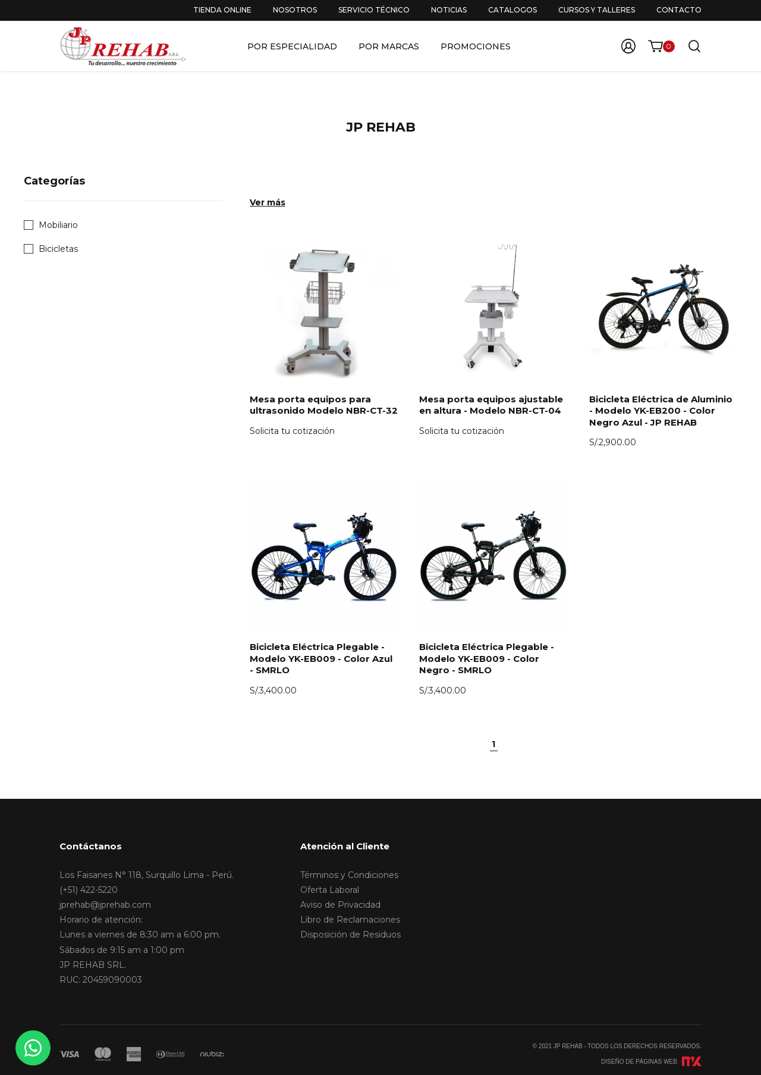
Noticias (449, 9)
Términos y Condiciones (349, 875)
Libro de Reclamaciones (350, 919)
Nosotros (295, 9)
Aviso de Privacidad (340, 904)
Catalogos (512, 9)
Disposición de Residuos (350, 934)
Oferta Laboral (329, 890)
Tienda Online (222, 9)
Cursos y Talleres (596, 9)
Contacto (679, 9)
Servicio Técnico (374, 9)
